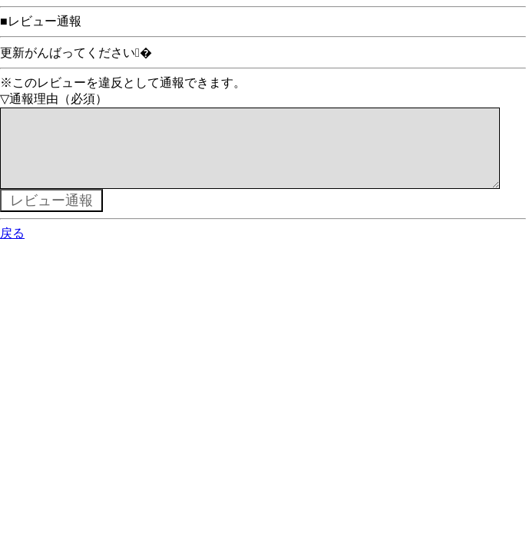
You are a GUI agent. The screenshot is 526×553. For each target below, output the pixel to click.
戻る (12, 248)
